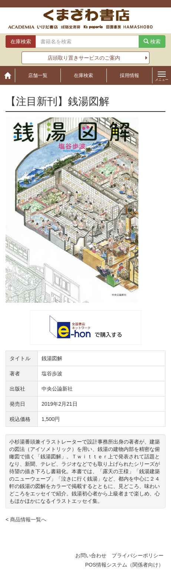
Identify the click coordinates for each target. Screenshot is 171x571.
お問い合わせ (90, 555)
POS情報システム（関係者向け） (124, 565)
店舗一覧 (37, 75)
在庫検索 (83, 75)
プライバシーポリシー (138, 555)
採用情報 (129, 75)
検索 (152, 41)
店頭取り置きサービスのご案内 (83, 58)
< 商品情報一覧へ (26, 519)
